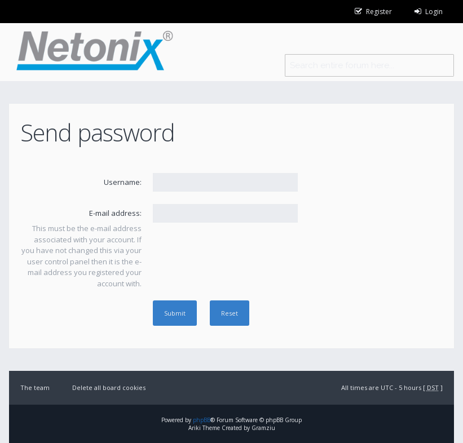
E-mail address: (115, 213)
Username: (123, 182)
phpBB (201, 420)
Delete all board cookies (108, 387)
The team (35, 387)
